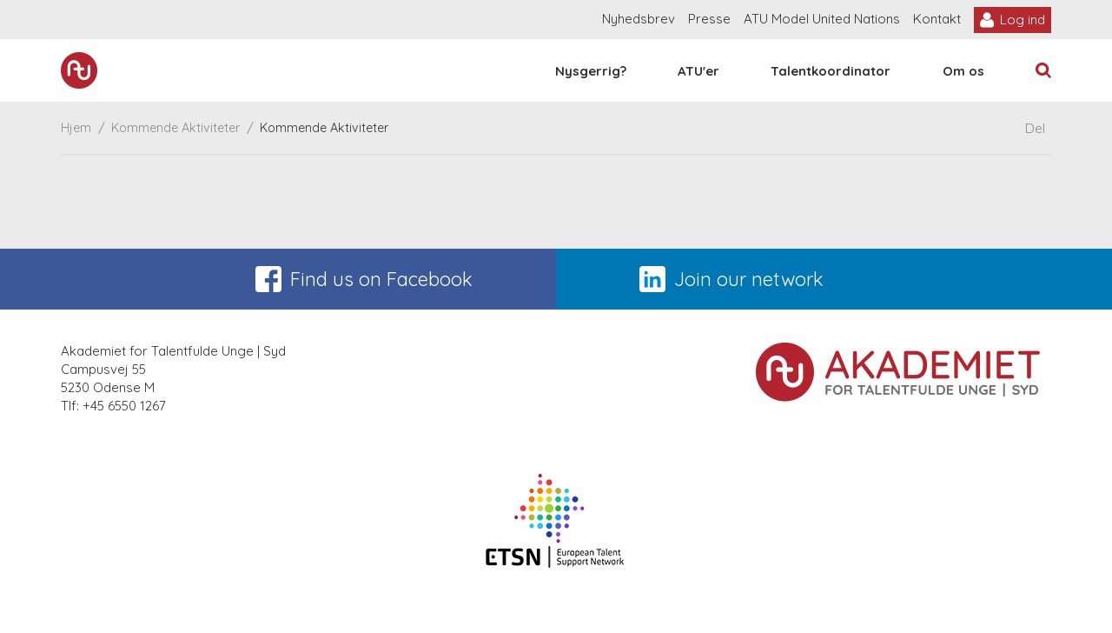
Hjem (76, 128)
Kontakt (937, 18)
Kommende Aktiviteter (175, 128)
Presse (709, 18)
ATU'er (698, 71)
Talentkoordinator (830, 71)
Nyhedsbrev (638, 18)
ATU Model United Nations (822, 18)
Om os (963, 71)
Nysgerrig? (590, 71)
